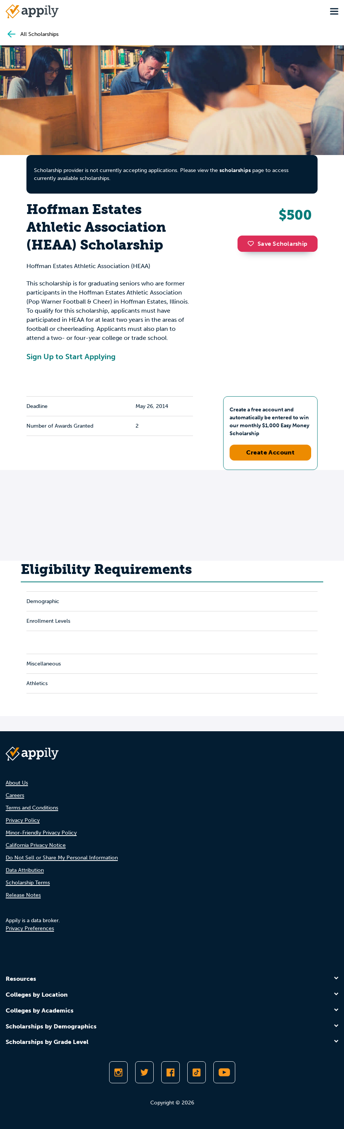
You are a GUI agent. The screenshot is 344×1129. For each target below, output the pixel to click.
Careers (15, 795)
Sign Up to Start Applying (71, 356)
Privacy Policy (23, 820)
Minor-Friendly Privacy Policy (41, 833)
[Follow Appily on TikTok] (196, 1072)
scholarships (235, 170)
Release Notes (23, 895)
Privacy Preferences (30, 928)
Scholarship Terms (28, 882)
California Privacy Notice (36, 845)
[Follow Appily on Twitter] (144, 1072)
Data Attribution (25, 870)
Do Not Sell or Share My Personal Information (62, 858)
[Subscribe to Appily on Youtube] (224, 1072)
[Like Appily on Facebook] (170, 1072)
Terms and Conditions (32, 808)
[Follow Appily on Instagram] (118, 1072)
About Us (17, 783)
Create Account (270, 452)
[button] (253, 243)
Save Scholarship (277, 243)
